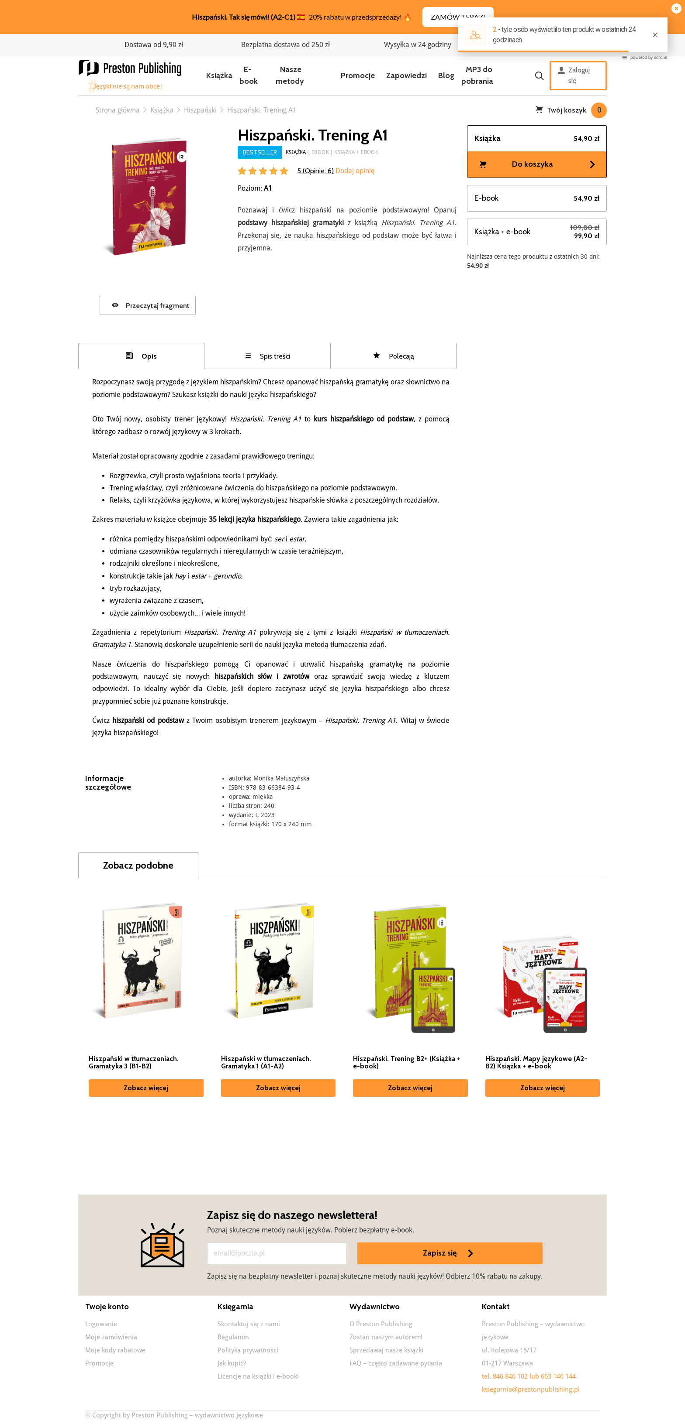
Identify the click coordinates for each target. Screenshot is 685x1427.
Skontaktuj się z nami (249, 1324)
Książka (219, 75)
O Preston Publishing (380, 1324)
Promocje (358, 75)
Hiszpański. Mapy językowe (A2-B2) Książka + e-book (536, 1063)
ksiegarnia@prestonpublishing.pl (531, 1389)
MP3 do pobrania (477, 75)
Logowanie (101, 1324)
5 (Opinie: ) (315, 171)
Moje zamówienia (111, 1337)
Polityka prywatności (248, 1350)
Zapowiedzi (406, 75)
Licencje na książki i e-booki (258, 1376)
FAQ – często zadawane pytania (395, 1363)
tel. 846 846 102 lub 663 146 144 (529, 1376)
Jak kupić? (232, 1363)
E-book (248, 75)
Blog (446, 75)
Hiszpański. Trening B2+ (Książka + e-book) (406, 1063)
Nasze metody (290, 75)
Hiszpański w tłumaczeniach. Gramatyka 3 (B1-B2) (134, 1063)
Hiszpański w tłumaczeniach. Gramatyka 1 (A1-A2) (266, 1063)
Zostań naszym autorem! (385, 1337)
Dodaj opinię (354, 171)
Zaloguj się (574, 75)
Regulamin (233, 1337)
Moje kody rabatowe (115, 1350)
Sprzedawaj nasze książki (386, 1350)
